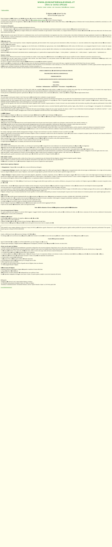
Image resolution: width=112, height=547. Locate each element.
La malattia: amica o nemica (38, 20)
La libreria (49, 7)
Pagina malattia (5, 10)
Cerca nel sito (58, 7)
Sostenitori (72, 7)
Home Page (39, 7)
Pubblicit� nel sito (65, 7)
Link (53, 7)
